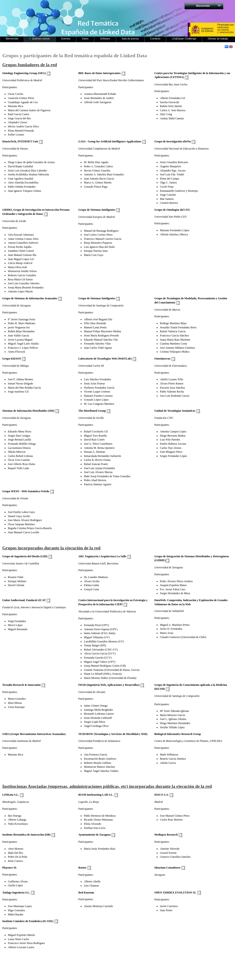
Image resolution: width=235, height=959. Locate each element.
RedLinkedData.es (48, 7)
